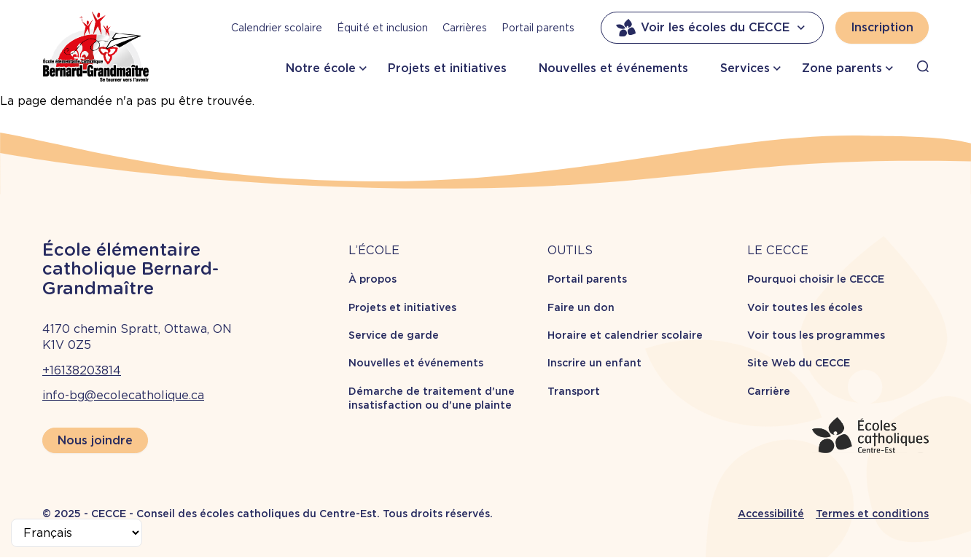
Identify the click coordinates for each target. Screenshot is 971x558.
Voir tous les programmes (816, 335)
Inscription (882, 27)
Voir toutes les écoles (804, 307)
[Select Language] (76, 533)
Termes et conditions (872, 513)
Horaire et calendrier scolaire (625, 335)
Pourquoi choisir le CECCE (815, 279)
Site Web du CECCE (798, 363)
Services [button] (745, 68)
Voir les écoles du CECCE (712, 27)
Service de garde (393, 335)
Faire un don (581, 307)
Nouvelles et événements (613, 68)
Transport (573, 391)
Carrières (464, 28)
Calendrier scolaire (276, 28)
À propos (372, 279)
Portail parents (538, 28)
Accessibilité (771, 513)
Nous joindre (95, 440)
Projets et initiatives (447, 68)
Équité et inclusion (382, 28)
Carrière (768, 391)
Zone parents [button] (842, 68)
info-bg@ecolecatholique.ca (123, 395)
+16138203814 (81, 370)
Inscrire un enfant (594, 363)
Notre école (321, 68)
